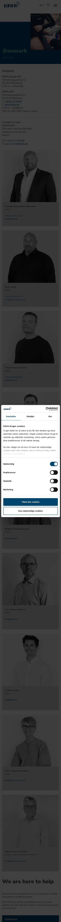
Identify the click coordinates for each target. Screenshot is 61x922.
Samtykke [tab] (11, 416)
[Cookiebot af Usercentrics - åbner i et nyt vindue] (45, 409)
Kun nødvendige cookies (30, 511)
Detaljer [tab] (30, 416)
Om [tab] (50, 416)
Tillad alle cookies (30, 502)
